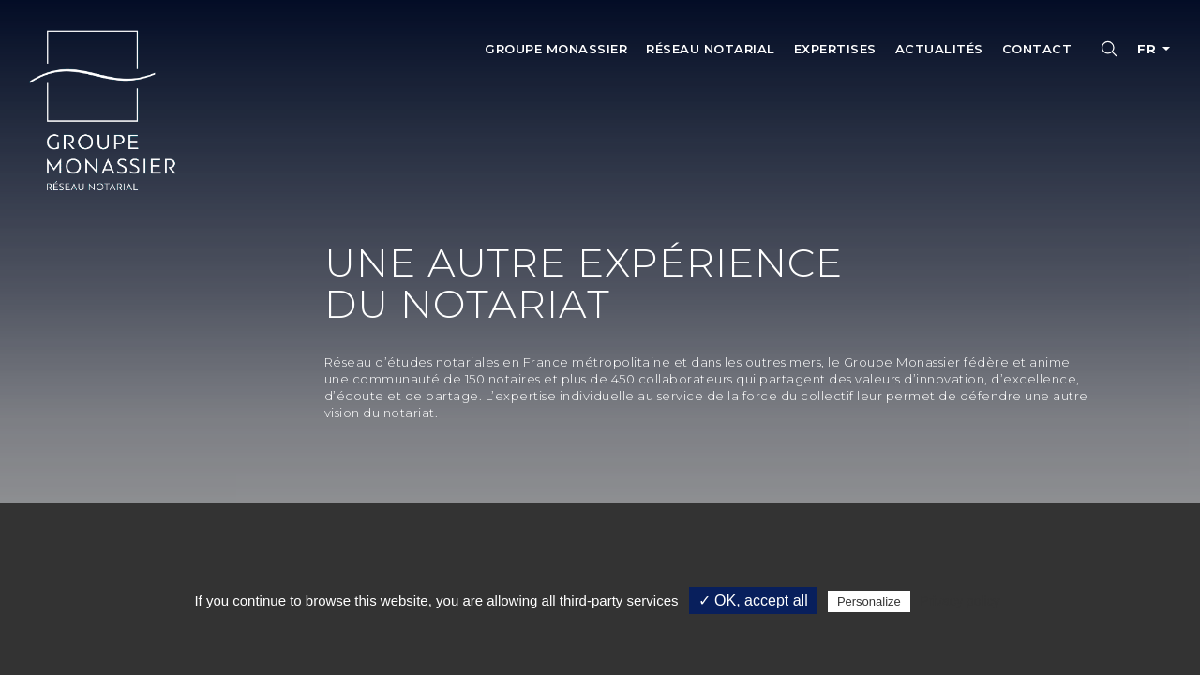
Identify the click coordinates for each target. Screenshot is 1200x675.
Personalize (869, 601)
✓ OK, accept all (753, 600)
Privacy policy (960, 600)
